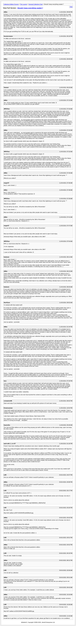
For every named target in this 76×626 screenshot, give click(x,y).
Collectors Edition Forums (11, 4)
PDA (71, 6)
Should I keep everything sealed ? (30, 8)
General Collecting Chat (36, 4)
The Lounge (23, 4)
